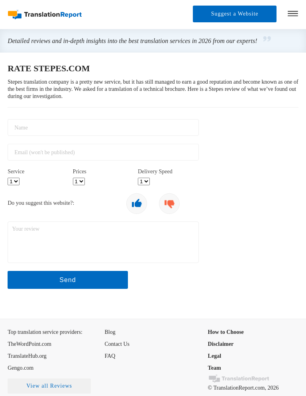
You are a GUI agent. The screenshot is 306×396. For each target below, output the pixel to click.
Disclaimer (221, 344)
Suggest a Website (234, 14)
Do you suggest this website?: (41, 203)
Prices (79, 171)
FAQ (109, 356)
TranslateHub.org (27, 356)
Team (214, 368)
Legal (214, 356)
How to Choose (226, 332)
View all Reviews (49, 386)
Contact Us (116, 344)
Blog (109, 332)
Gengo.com (20, 368)
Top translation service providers (44, 332)
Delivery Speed (155, 171)
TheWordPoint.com (29, 344)
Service (16, 171)
